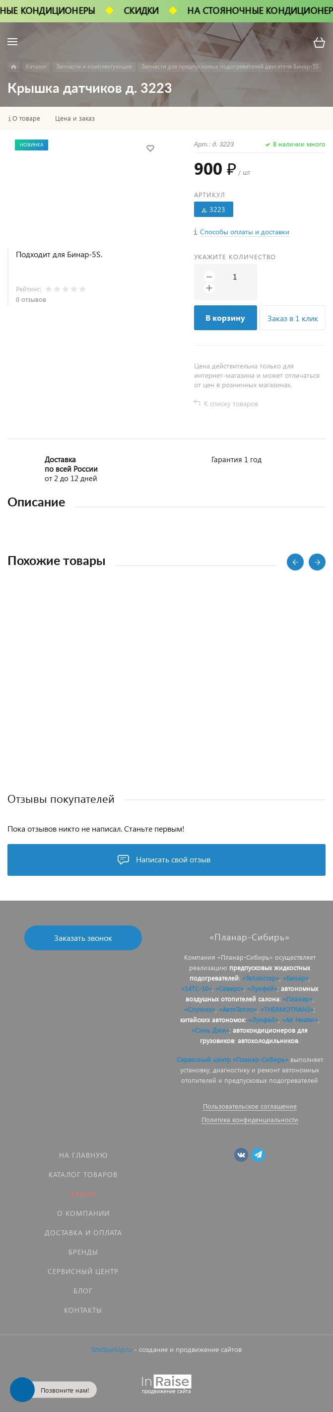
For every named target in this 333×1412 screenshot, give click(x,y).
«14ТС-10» (196, 988)
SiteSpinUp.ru (111, 1349)
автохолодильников (268, 1040)
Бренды (83, 1252)
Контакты (83, 1310)
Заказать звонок (83, 937)
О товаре (26, 118)
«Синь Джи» (210, 1030)
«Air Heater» (300, 1019)
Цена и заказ (75, 118)
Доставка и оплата (83, 1232)
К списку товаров (231, 403)
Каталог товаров (83, 1174)
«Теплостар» (260, 978)
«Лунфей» (262, 988)
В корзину (225, 317)
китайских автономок (212, 1019)
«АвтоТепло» (238, 1009)
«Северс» (229, 988)
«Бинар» (296, 978)
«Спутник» (199, 1009)
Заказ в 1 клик (292, 318)
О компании (83, 1213)
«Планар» (298, 998)
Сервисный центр (83, 1271)
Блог (83, 1290)
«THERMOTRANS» (287, 1009)
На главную (83, 1155)
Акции (83, 1194)
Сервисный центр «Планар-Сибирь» (232, 1059)
